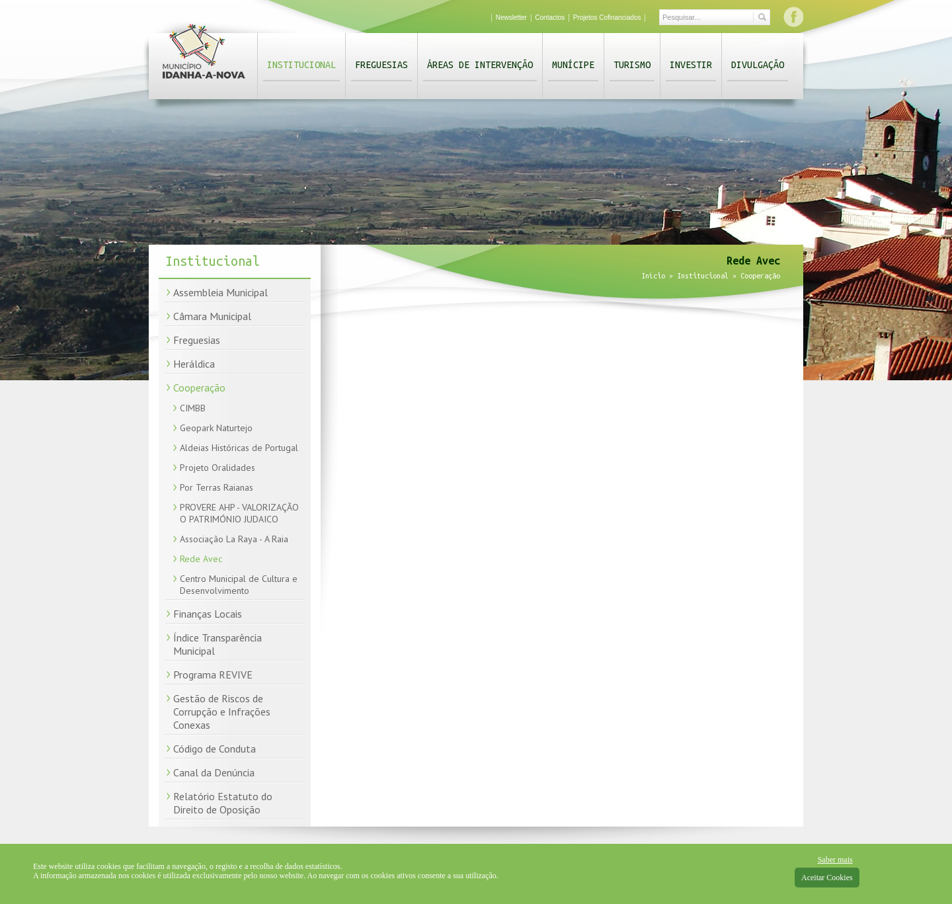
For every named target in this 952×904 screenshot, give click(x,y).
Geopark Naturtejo (216, 428)
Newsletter (511, 17)
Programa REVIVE (213, 674)
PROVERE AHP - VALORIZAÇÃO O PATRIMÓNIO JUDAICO (239, 513)
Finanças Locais (207, 613)
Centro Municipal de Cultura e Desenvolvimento (239, 584)
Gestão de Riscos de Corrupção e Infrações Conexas (221, 711)
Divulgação (757, 65)
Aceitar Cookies (827, 877)
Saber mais (835, 859)
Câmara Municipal (212, 316)
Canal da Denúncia (214, 772)
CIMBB (193, 408)
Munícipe (573, 65)
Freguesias (381, 65)
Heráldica (194, 363)
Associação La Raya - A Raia (234, 539)
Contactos (550, 17)
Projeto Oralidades (217, 467)
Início (653, 276)
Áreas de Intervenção (480, 65)
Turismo (632, 65)
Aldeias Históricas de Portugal (239, 448)
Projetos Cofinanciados (607, 17)
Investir (691, 65)
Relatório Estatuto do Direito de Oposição (222, 803)
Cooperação (199, 387)
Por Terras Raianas (216, 487)
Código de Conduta (214, 748)
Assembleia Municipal (220, 292)
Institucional (301, 65)
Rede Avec (201, 559)
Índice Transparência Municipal (217, 644)
